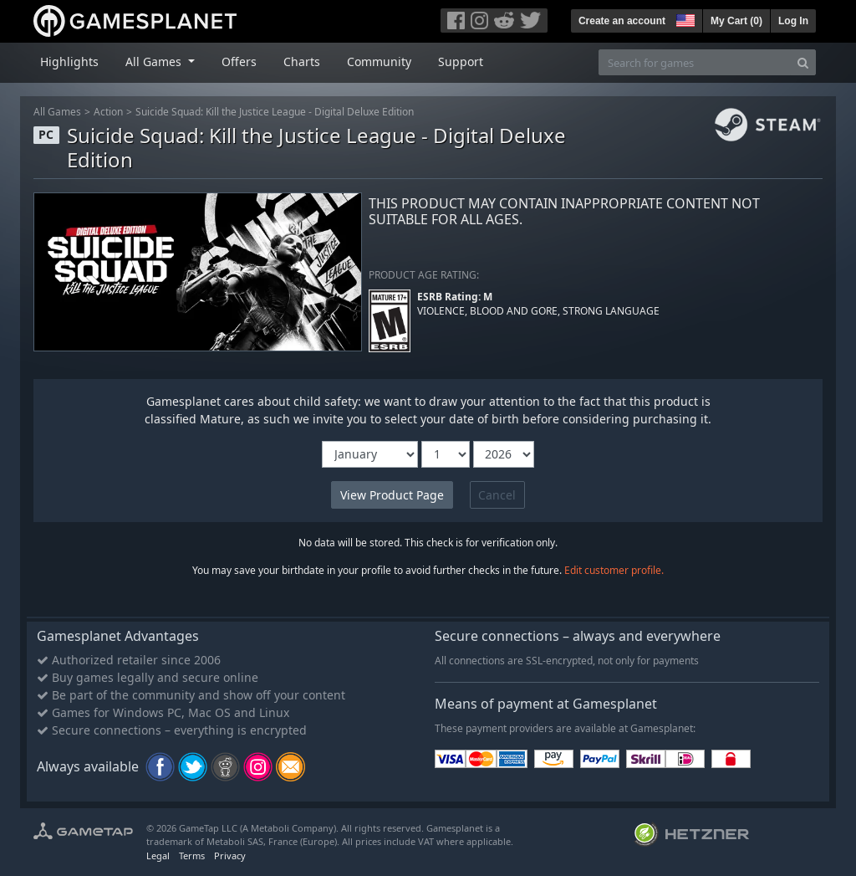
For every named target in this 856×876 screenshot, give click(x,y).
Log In (793, 21)
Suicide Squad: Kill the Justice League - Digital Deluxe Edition (274, 111)
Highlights (69, 61)
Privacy (230, 855)
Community (379, 61)
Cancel (497, 495)
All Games (57, 111)
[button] (684, 18)
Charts (301, 61)
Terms (192, 855)
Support (460, 61)
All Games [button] (155, 61)
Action (108, 111)
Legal (158, 855)
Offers (239, 61)
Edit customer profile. (614, 570)
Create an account (621, 21)
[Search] (803, 62)
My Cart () (736, 21)
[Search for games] (695, 62)
